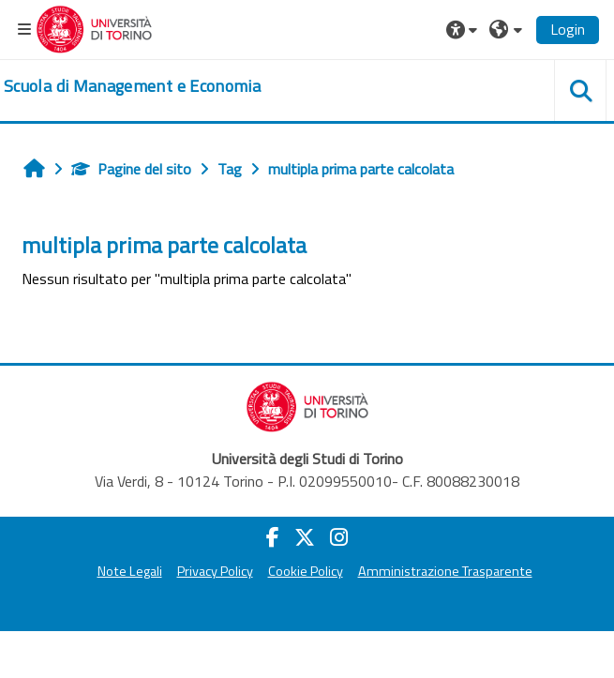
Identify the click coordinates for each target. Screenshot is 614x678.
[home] (132, 86)
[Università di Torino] (94, 27)
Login (567, 29)
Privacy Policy (215, 571)
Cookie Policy (305, 571)
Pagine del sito (131, 169)
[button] (464, 29)
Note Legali (129, 571)
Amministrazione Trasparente (445, 571)
